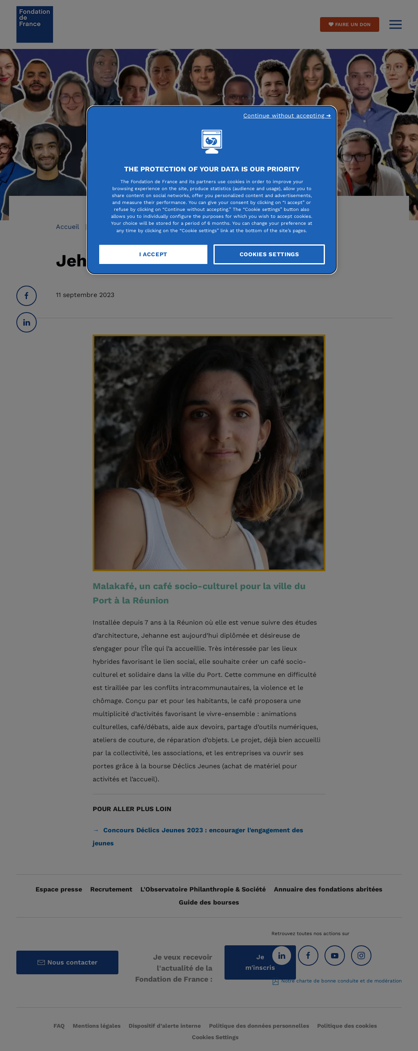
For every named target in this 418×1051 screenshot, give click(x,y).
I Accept (153, 254)
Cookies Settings (269, 254)
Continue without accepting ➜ (287, 115)
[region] (212, 190)
